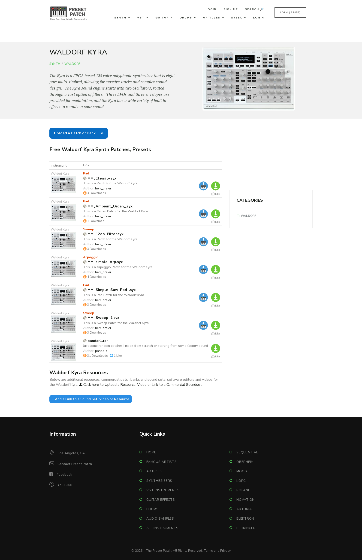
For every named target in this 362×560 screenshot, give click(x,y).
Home (151, 452)
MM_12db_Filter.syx (103, 234)
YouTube (64, 485)
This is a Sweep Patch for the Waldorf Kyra (116, 322)
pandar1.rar (95, 340)
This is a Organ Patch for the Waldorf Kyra (115, 211)
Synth (120, 17)
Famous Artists (161, 462)
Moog (241, 471)
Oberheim (245, 462)
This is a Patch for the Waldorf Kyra (110, 183)
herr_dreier (103, 188)
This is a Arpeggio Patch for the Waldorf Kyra (117, 267)
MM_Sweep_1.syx (101, 317)
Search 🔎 (254, 9)
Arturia (244, 509)
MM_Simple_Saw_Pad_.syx (109, 289)
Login (211, 9)
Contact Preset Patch (74, 464)
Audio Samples (160, 518)
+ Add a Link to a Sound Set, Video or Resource (90, 399)
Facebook (64, 474)
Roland (243, 490)
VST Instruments (162, 490)
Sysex (236, 17)
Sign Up (230, 9)
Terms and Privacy (217, 550)
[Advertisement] (271, 158)
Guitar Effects (160, 499)
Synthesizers (159, 481)
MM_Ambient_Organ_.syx (108, 206)
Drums (186, 17)
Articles (211, 17)
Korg (241, 481)
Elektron (245, 518)
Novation (245, 499)
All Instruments (162, 528)
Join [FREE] (290, 12)
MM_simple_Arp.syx (103, 261)
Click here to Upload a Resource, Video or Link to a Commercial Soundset (140, 384)
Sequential (247, 452)
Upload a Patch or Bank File (78, 133)
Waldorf (72, 64)
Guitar (162, 17)
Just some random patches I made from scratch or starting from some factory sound (145, 345)
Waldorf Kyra (60, 174)
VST (141, 17)
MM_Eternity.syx (99, 178)
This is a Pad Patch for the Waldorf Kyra (113, 295)
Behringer (246, 528)
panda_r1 (102, 350)
